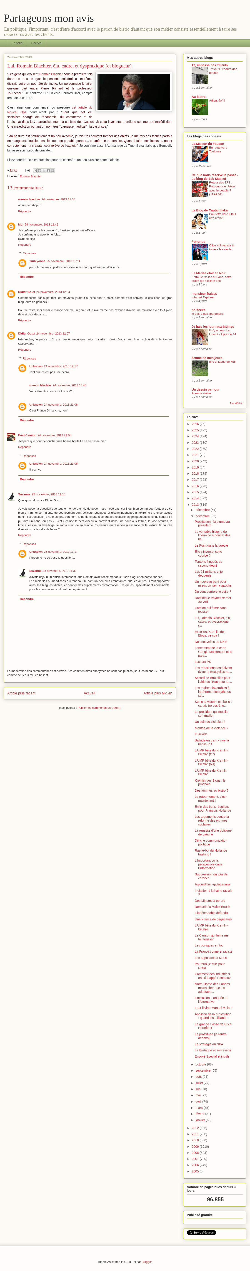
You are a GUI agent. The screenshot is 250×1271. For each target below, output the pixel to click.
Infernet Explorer (203, 297)
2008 (196, 1153)
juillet (199, 1083)
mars (199, 1108)
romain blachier (29, 199)
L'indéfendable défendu (211, 913)
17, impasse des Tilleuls (210, 65)
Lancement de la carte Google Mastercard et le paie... (213, 651)
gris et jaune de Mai (222, 361)
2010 (196, 1140)
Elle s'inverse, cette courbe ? (208, 553)
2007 (196, 1159)
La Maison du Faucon (208, 144)
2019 (196, 467)
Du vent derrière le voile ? (213, 591)
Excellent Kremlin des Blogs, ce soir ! (210, 633)
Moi (20, 224)
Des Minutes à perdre (210, 900)
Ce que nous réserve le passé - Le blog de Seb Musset (215, 177)
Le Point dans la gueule (211, 545)
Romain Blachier (51, 74)
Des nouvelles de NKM (211, 642)
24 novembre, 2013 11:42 (41, 224)
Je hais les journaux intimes (213, 326)
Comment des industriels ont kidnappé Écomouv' (213, 976)
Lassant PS (203, 662)
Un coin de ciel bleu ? (210, 721)
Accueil (89, 693)
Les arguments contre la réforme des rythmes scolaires (212, 820)
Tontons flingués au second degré (208, 563)
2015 (196, 492)
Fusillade (201, 734)
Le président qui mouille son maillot (211, 713)
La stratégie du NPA (209, 1044)
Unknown (36, 366)
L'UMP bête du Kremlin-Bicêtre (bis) (211, 762)
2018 (196, 473)
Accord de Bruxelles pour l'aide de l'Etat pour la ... (213, 680)
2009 (196, 1146)
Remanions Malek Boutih (212, 907)
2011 (196, 1134)
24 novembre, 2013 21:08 (61, 404)
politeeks (198, 310)
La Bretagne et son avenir (213, 1050)
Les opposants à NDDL (211, 958)
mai (198, 1095)
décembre (202, 510)
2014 (196, 498)
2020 (196, 461)
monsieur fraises (204, 293)
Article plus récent (21, 693)
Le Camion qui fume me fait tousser (212, 937)
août (198, 1076)
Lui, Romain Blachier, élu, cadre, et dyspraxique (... (213, 621)
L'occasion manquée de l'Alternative (211, 999)
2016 (196, 486)
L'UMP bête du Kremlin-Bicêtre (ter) (211, 752)
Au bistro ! (200, 97)
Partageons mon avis (49, 18)
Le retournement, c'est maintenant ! (210, 798)
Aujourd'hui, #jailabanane (212, 884)
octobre (201, 1064)
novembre (202, 516)
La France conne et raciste (213, 951)
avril (198, 1101)
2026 (196, 424)
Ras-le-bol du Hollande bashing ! (211, 852)
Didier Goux (26, 292)
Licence (36, 43)
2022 (196, 449)
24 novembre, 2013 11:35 (58, 199)
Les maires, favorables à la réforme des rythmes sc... (213, 691)
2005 (196, 1171)
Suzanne (24, 494)
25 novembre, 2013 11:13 (48, 494)
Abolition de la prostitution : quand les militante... (213, 1016)
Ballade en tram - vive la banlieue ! (212, 742)
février (200, 1114)
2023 (196, 442)
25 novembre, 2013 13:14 (63, 261)
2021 (196, 455)
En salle (17, 43)
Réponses (29, 253)
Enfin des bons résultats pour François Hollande (213, 808)
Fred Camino (27, 435)
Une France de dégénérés (213, 919)
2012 (196, 1128)
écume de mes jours (207, 358)
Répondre (24, 211)
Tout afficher (236, 403)
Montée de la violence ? (211, 728)
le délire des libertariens (207, 313)
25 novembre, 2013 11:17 (61, 551)
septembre (203, 1070)
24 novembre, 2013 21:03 (54, 435)
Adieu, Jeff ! (217, 100)
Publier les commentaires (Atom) (99, 707)
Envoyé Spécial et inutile (212, 1056)
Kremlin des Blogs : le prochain (210, 782)
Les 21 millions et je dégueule (209, 573)
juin (198, 1089)
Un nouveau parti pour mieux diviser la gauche (213, 583)
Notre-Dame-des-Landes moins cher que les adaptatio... (212, 988)
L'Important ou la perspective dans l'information (208, 864)
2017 (196, 479)
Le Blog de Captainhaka (210, 210)
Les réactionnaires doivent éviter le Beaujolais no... (213, 670)
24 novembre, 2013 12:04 (53, 292)
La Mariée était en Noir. (209, 273)
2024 (196, 436)
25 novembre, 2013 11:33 (59, 570)
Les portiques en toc (209, 945)
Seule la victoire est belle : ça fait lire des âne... (213, 703)
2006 (196, 1165)
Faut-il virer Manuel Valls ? (213, 1008)
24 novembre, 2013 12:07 (53, 333)
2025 (196, 430)
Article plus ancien (157, 693)
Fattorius (198, 241)
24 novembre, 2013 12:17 (61, 366)
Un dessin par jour (206, 389)
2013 (196, 504)
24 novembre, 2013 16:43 (69, 385)
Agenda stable (201, 393)
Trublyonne (37, 261)
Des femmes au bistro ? (211, 790)
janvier (200, 1120)
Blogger (147, 1262)
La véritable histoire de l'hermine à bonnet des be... (212, 535)
